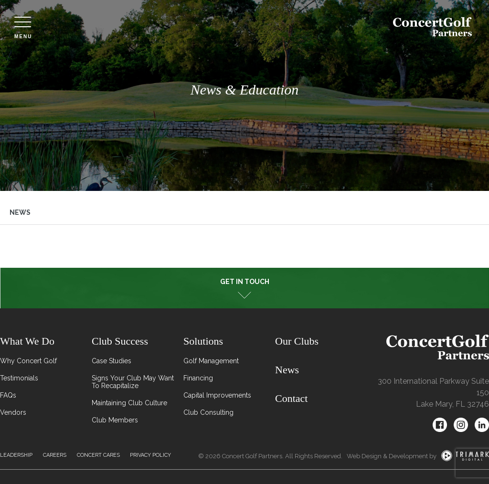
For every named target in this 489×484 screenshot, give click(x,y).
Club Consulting (208, 412)
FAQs (8, 395)
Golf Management (211, 361)
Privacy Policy (150, 455)
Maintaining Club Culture (129, 403)
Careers (54, 455)
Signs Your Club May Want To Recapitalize (133, 381)
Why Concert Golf (28, 361)
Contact (291, 398)
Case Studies (111, 361)
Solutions (203, 341)
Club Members (115, 420)
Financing (198, 378)
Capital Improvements (217, 395)
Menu (23, 28)
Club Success (120, 341)
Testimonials (19, 378)
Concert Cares (98, 455)
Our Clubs (297, 341)
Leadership (16, 455)
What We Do (27, 341)
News (20, 212)
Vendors (13, 412)
